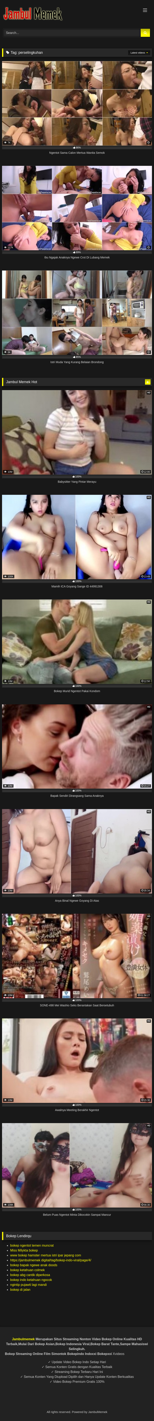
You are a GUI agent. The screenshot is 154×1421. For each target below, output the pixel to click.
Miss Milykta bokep (24, 1250)
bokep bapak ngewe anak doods (33, 1265)
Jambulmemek (23, 1339)
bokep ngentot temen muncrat (32, 1245)
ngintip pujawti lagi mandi (28, 1284)
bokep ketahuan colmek (27, 1270)
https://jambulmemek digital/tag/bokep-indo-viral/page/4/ (50, 1260)
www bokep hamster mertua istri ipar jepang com (45, 1255)
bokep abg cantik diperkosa (30, 1275)
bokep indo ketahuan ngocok (31, 1280)
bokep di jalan (20, 1289)
